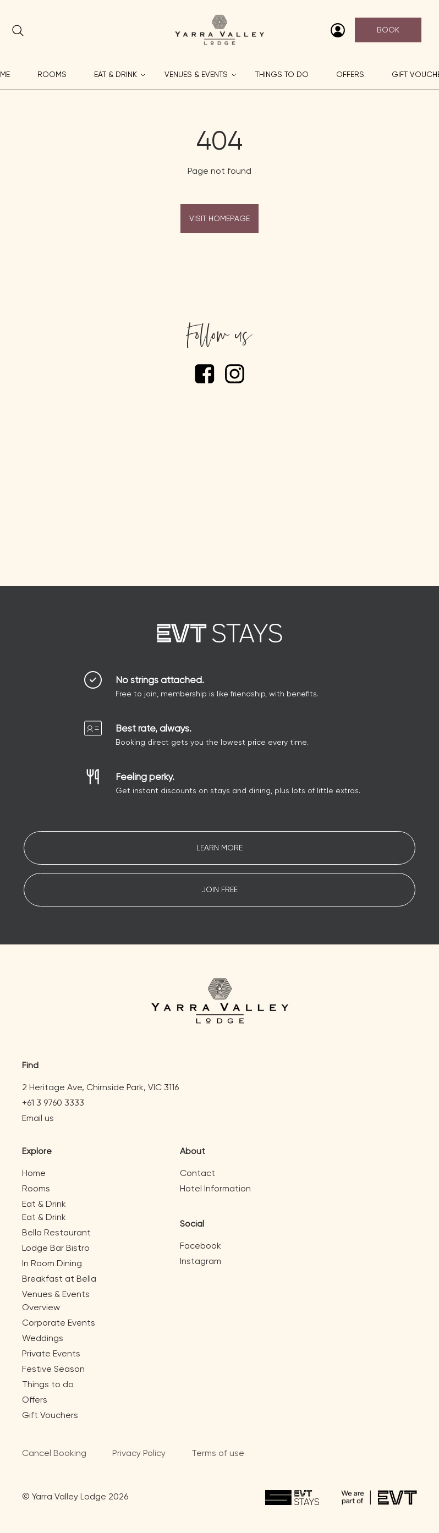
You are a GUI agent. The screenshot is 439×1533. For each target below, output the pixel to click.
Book (388, 29)
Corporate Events (58, 1322)
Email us (38, 1118)
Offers (350, 74)
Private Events (51, 1353)
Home (34, 1173)
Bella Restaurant (56, 1232)
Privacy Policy (139, 1453)
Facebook (200, 1245)
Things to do (282, 74)
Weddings (42, 1338)
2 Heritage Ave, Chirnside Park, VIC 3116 (100, 1087)
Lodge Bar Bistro (56, 1248)
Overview (41, 1307)
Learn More (219, 847)
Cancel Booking (54, 1453)
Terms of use (217, 1453)
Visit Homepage (219, 218)
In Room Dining (52, 1263)
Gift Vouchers (50, 1415)
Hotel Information (215, 1188)
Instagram (200, 1261)
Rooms (52, 74)
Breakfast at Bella (59, 1278)
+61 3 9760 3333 (53, 1102)
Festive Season (53, 1369)
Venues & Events (196, 74)
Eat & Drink (115, 74)
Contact (197, 1173)
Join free (219, 889)
